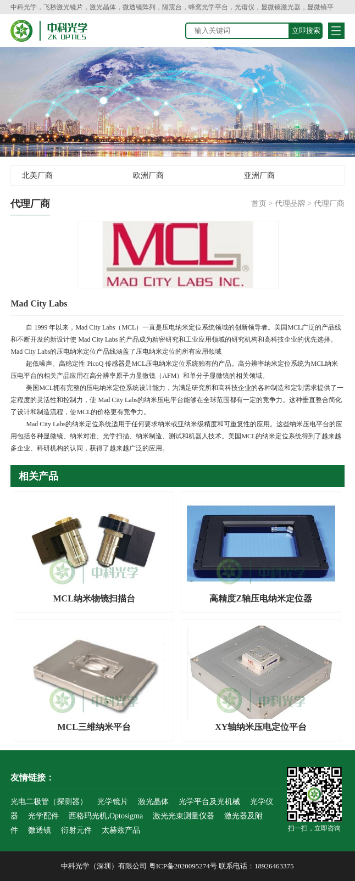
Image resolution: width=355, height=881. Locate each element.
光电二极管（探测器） (48, 802)
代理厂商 (329, 203)
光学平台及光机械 (209, 802)
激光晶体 (153, 802)
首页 (259, 203)
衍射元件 (76, 830)
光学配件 (43, 816)
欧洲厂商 (148, 175)
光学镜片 (112, 802)
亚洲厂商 (259, 175)
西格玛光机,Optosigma (106, 816)
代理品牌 (290, 203)
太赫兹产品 (121, 830)
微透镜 (39, 830)
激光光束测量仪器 (183, 816)
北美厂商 (37, 175)
